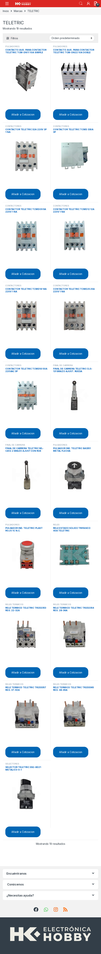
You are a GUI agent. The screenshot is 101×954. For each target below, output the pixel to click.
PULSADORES (12, 46)
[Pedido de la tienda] (72, 38)
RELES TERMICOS (14, 604)
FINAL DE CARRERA (63, 365)
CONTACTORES (13, 126)
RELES (56, 524)
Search (81, 3)
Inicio (6, 11)
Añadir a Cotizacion (22, 114)
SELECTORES (12, 763)
